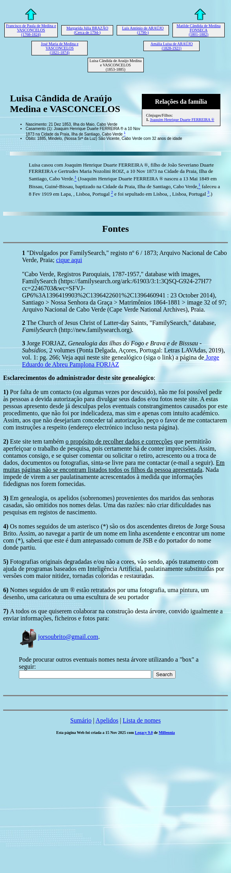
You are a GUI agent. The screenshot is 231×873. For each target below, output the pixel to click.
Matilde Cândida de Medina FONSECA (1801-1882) (198, 30)
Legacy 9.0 (144, 732)
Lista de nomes (142, 720)
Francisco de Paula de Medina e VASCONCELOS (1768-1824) (31, 30)
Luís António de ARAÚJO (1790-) (143, 30)
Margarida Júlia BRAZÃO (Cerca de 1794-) (87, 30)
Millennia (167, 732)
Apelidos (106, 720)
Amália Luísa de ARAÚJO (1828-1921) (171, 46)
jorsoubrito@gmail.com (58, 636)
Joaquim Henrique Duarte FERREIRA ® (182, 119)
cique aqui (69, 260)
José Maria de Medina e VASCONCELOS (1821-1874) (60, 48)
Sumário (81, 720)
